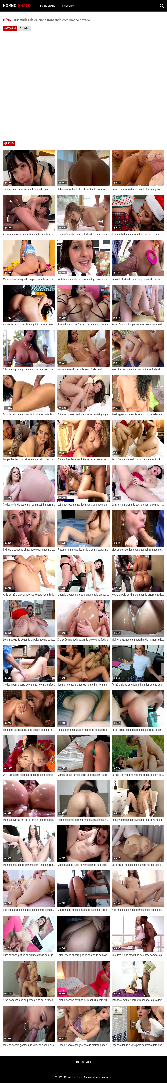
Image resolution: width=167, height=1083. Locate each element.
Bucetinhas (24, 28)
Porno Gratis (47, 5)
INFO (11, 143)
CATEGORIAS (68, 5)
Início (7, 20)
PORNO (17, 5)
